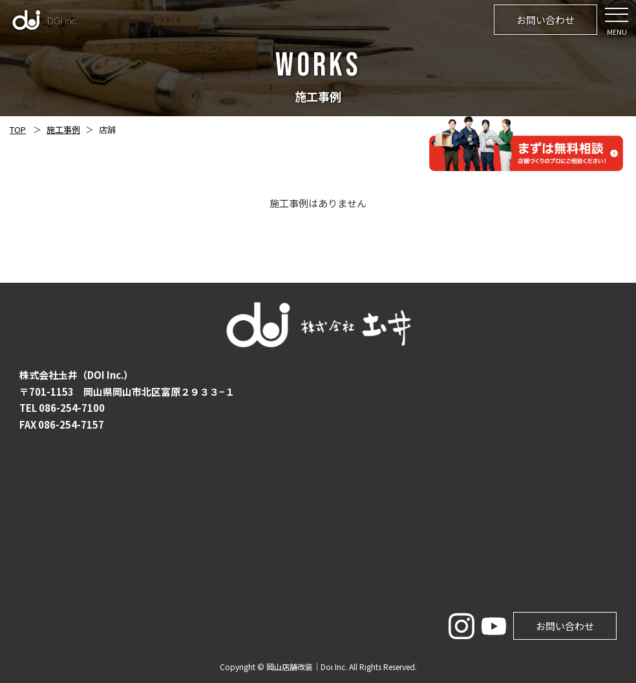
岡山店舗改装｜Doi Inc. (306, 666)
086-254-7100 (72, 407)
